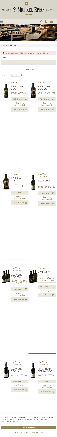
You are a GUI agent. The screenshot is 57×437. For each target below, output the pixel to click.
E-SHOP (28, 14)
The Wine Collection (43, 127)
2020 (40, 139)
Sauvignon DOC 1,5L (17, 226)
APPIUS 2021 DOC (17, 87)
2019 (13, 231)
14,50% (47, 139)
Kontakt (28, 412)
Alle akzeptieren (28, 427)
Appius (14, 82)
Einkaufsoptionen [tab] (28, 69)
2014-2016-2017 (19, 323)
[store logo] (28, 9)
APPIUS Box (44, 176)
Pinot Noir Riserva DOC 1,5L (45, 273)
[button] (26, 4)
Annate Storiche (19, 310)
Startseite (4, 45)
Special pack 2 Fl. (46, 312)
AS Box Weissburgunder (19, 316)
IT (30, 4)
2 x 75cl (50, 318)
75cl (26, 93)
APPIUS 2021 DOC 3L (17, 131)
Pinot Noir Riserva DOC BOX (18, 273)
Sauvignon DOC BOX (17, 180)
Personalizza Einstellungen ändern (28, 432)
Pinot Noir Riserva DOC (45, 226)
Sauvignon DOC (44, 134)
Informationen (14, 421)
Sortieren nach (5, 75)
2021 (13, 93)
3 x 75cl (20, 187)
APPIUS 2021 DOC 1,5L (44, 87)
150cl (53, 93)
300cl (20, 138)
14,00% (20, 93)
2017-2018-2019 (46, 182)
